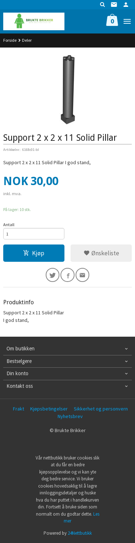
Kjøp (33, 253)
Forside (10, 40)
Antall (8, 224)
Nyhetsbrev (70, 416)
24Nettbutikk (80, 533)
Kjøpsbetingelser (49, 408)
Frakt (18, 408)
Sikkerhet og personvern (101, 408)
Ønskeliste (101, 253)
